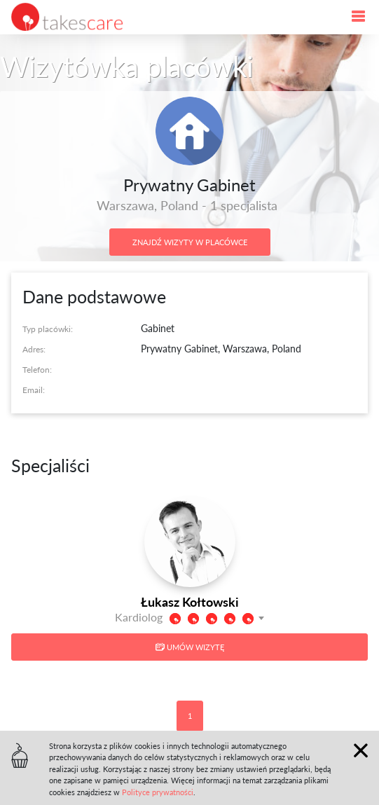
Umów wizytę (190, 647)
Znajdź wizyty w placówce (189, 242)
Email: (33, 390)
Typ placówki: (47, 329)
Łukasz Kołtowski (190, 602)
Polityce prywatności (157, 792)
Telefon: (37, 369)
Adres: (34, 349)
